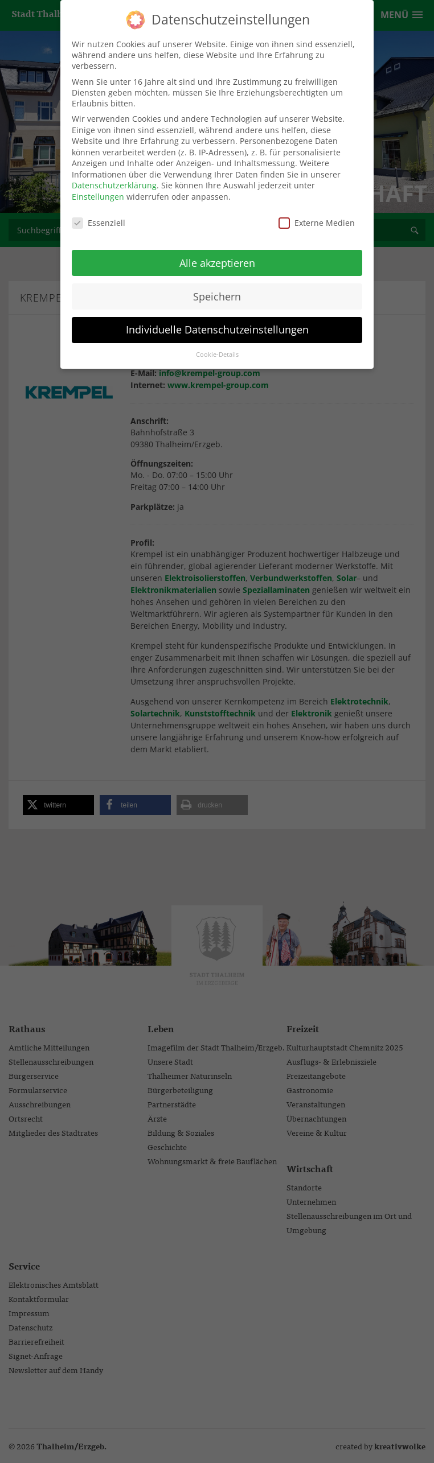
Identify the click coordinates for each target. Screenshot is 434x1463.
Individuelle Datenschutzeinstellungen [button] (217, 329)
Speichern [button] (217, 296)
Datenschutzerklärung (114, 185)
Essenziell (98, 222)
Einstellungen (98, 196)
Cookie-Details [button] (217, 354)
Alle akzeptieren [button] (217, 262)
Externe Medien (317, 222)
